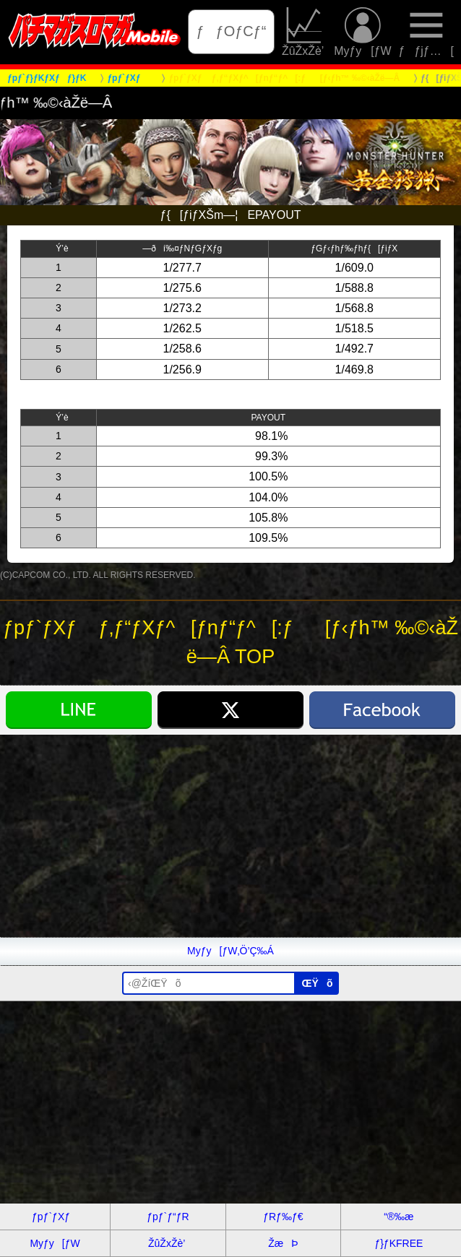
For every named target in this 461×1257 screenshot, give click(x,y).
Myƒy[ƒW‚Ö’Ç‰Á (230, 950)
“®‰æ (398, 1216)
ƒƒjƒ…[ (426, 32)
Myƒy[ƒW (362, 32)
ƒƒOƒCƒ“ (232, 31)
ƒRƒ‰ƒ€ (283, 1216)
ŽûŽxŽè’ (304, 32)
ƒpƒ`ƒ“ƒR (168, 1216)
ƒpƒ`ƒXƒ (55, 1216)
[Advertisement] (230, 836)
